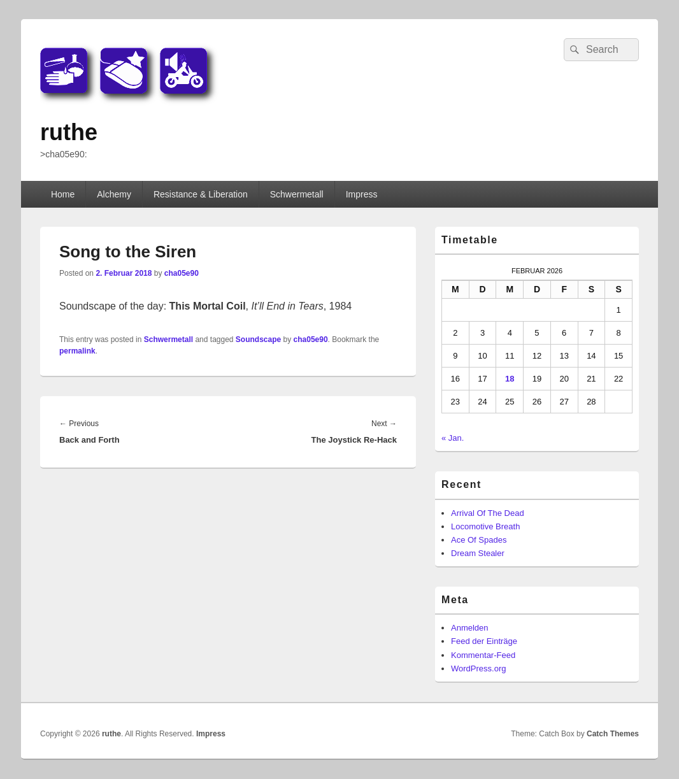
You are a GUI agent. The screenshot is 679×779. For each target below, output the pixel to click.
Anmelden (470, 627)
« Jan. (452, 438)
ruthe (68, 132)
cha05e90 (181, 273)
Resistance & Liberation (201, 194)
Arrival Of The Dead (487, 513)
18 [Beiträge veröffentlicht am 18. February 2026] (509, 378)
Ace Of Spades (478, 540)
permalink (77, 351)
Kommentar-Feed (483, 655)
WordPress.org (478, 668)
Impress (362, 194)
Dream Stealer (477, 553)
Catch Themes (613, 733)
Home (63, 194)
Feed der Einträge (484, 641)
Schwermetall (297, 194)
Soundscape (258, 339)
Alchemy (114, 194)
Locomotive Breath (485, 526)
